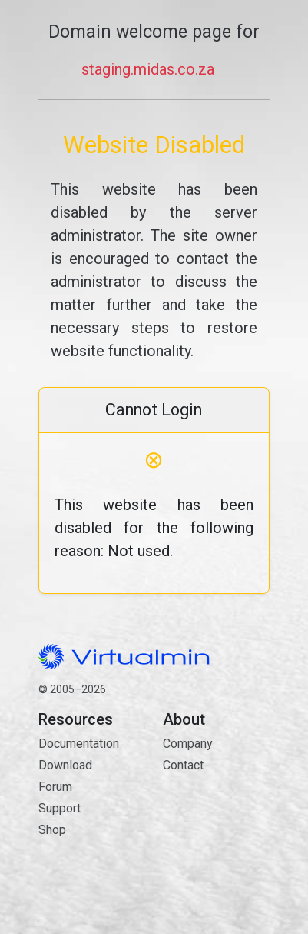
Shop (52, 829)
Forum (55, 786)
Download (65, 765)
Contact (216, 820)
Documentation (78, 743)
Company (188, 743)
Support (59, 808)
